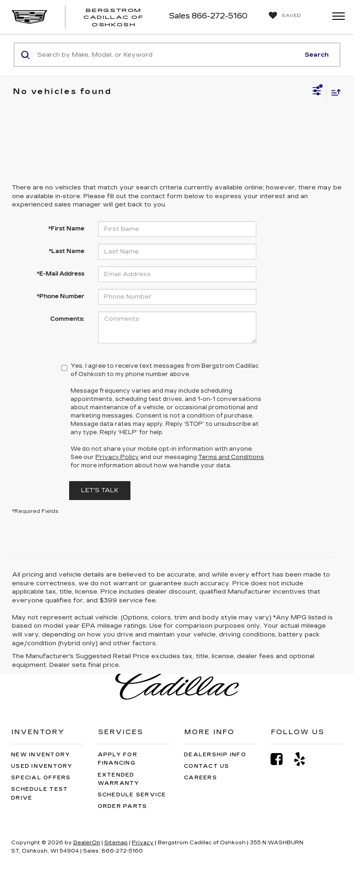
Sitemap (116, 843)
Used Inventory (42, 766)
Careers (200, 778)
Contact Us (207, 766)
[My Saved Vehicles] (282, 15)
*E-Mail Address (60, 274)
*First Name (66, 228)
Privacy (142, 843)
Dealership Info (215, 755)
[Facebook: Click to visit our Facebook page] (281, 759)
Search (317, 54)
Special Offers (41, 778)
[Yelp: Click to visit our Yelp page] (304, 759)
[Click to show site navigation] (335, 17)
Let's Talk (99, 490)
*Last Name (66, 251)
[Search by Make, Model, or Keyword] (167, 55)
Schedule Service (132, 795)
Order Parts (123, 806)
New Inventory (40, 755)
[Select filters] (317, 92)
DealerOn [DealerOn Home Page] (86, 843)
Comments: (67, 319)
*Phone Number (60, 296)
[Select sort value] (333, 92)
